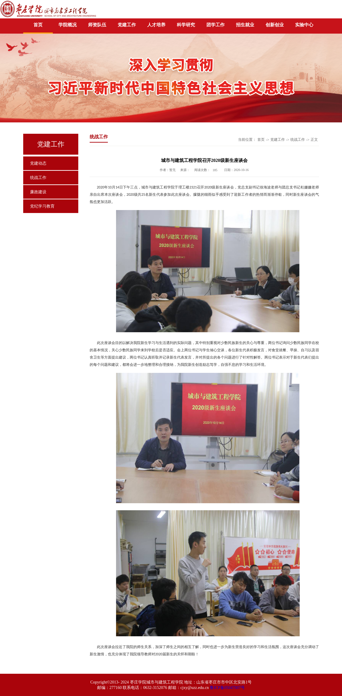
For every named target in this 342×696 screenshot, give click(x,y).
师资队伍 (97, 24)
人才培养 (156, 24)
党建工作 (127, 24)
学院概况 (67, 24)
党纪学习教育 (42, 206)
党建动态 (38, 163)
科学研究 (186, 24)
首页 (38, 24)
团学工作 (215, 24)
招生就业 (245, 24)
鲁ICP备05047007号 (227, 687)
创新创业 (275, 24)
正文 (314, 139)
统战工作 (38, 177)
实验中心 (304, 24)
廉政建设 (38, 192)
